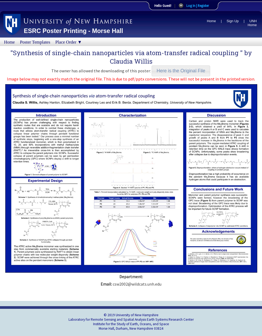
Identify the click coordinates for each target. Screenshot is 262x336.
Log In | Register (197, 5)
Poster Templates (35, 42)
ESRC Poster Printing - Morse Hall (73, 30)
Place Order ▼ (68, 42)
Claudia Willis (131, 61)
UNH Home (252, 23)
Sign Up (233, 21)
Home (211, 21)
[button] (181, 70)
